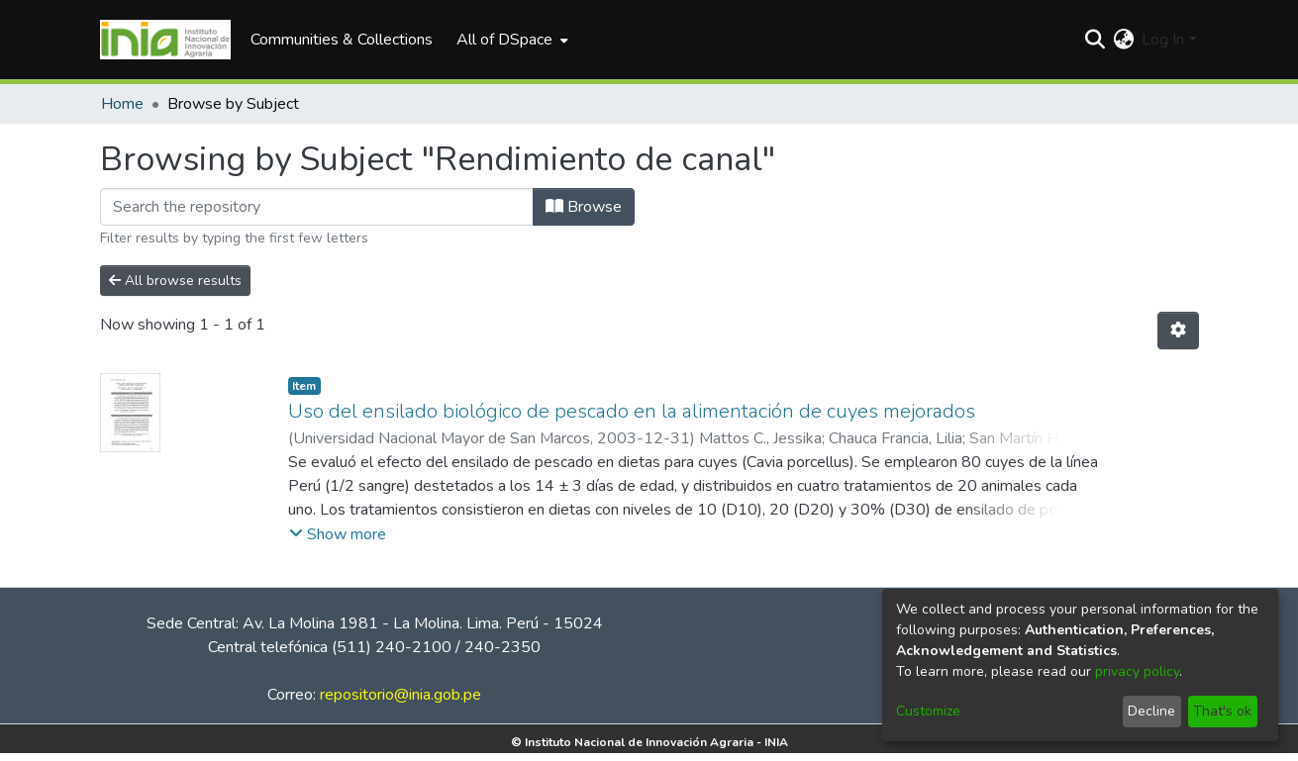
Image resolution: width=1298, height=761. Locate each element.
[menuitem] (510, 39)
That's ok (1222, 711)
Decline (1151, 711)
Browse (584, 207)
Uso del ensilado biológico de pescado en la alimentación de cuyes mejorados (631, 411)
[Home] (166, 39)
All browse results (175, 280)
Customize (928, 711)
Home (122, 104)
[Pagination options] (1178, 330)
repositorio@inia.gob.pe (400, 695)
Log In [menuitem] (1163, 39)
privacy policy (1137, 671)
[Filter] (317, 207)
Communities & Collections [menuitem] (341, 39)
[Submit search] (1094, 39)
